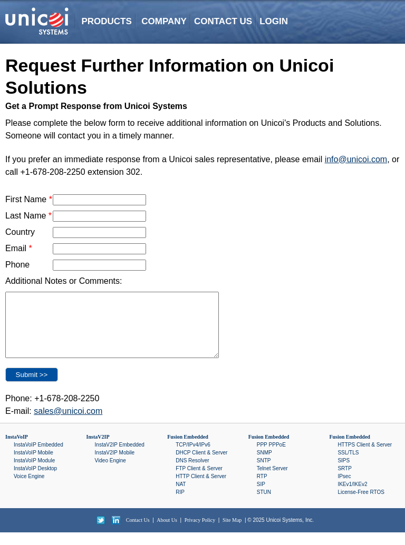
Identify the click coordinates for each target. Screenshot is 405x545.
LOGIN (273, 21)
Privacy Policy (200, 533)
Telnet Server (272, 481)
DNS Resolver (192, 473)
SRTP (345, 481)
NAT (181, 497)
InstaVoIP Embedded (38, 457)
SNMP (264, 465)
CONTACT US (223, 21)
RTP (262, 489)
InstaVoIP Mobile (33, 465)
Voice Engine (29, 489)
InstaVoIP (16, 449)
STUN (264, 505)
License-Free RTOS (361, 505)
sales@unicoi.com (68, 423)
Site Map (232, 533)
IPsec (344, 489)
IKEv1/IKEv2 (352, 497)
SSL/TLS (348, 465)
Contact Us (138, 533)
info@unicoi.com (356, 159)
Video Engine (110, 473)
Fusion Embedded (187, 449)
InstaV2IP (98, 449)
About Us (167, 533)
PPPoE (277, 457)
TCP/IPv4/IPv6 (193, 457)
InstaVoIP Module (34, 473)
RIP (180, 505)
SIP (261, 497)
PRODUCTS (106, 21)
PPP (262, 457)
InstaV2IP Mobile (114, 465)
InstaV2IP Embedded (119, 457)
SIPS (344, 473)
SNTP (264, 473)
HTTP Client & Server (201, 489)
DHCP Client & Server (201, 465)
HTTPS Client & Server (365, 457)
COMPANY (164, 21)
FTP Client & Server (199, 481)
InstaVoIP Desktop (35, 481)
